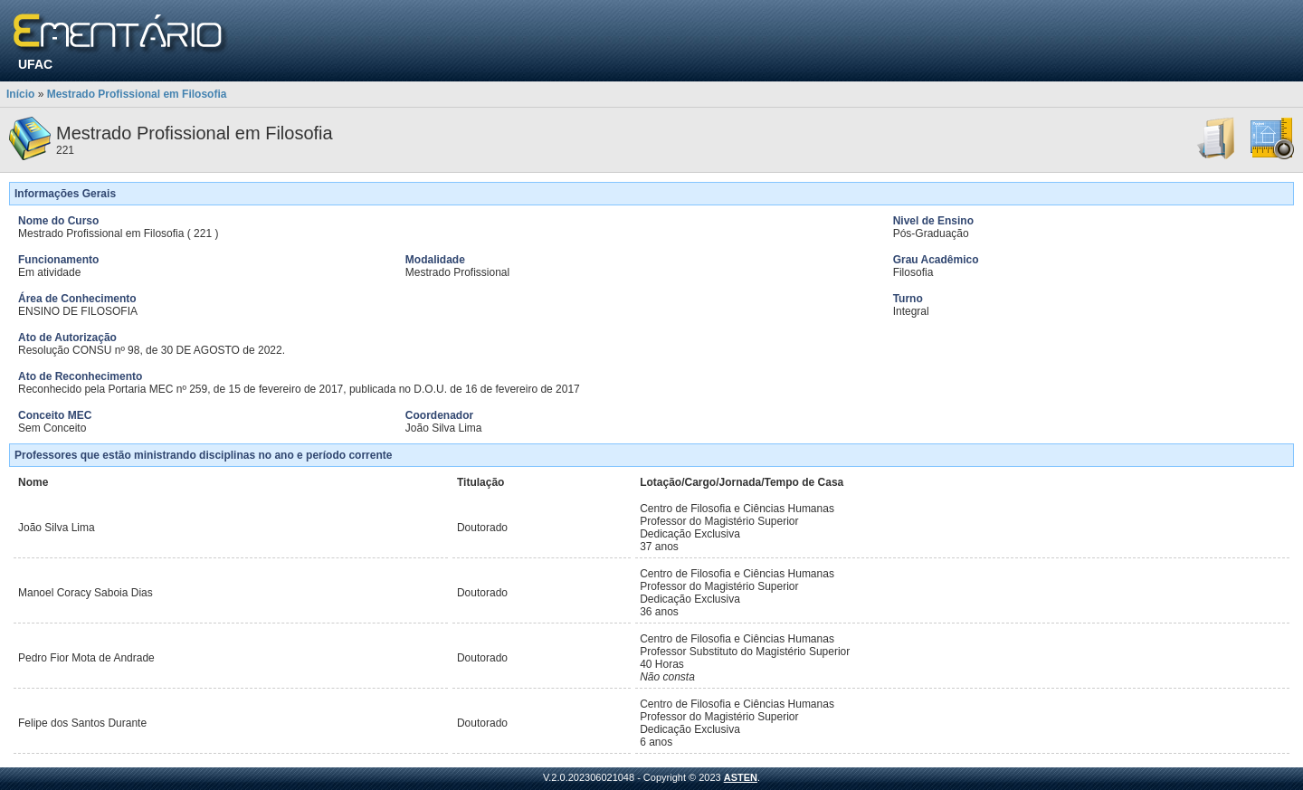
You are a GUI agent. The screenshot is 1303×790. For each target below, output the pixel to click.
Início (20, 94)
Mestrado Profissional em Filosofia (137, 94)
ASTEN (740, 777)
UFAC (35, 64)
